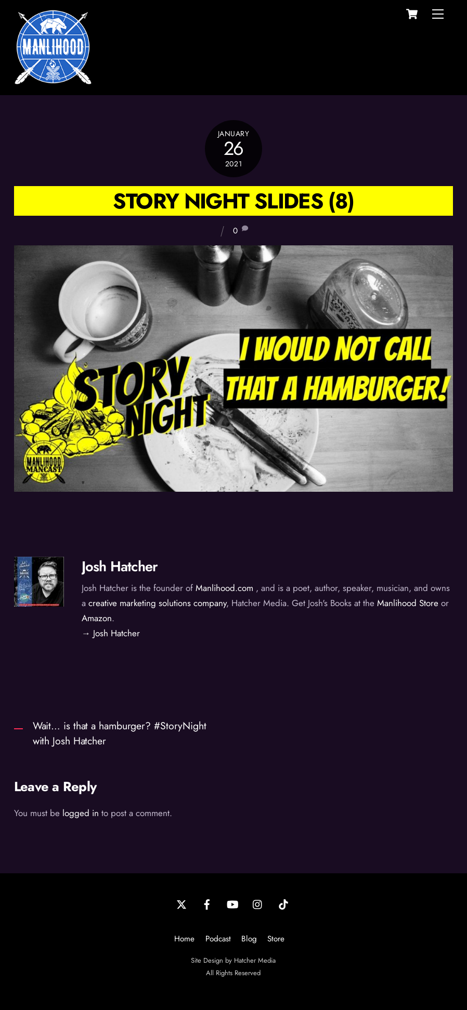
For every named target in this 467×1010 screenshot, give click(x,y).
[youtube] (232, 903)
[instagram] (258, 903)
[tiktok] (283, 903)
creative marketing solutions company (157, 603)
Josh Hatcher (120, 566)
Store (275, 939)
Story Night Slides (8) (233, 201)
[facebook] (207, 903)
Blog (249, 939)
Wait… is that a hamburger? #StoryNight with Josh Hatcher (119, 733)
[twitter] (181, 903)
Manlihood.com (224, 588)
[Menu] (437, 14)
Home (184, 939)
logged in (80, 813)
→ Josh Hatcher (111, 633)
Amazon (97, 618)
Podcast (218, 939)
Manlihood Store (407, 603)
